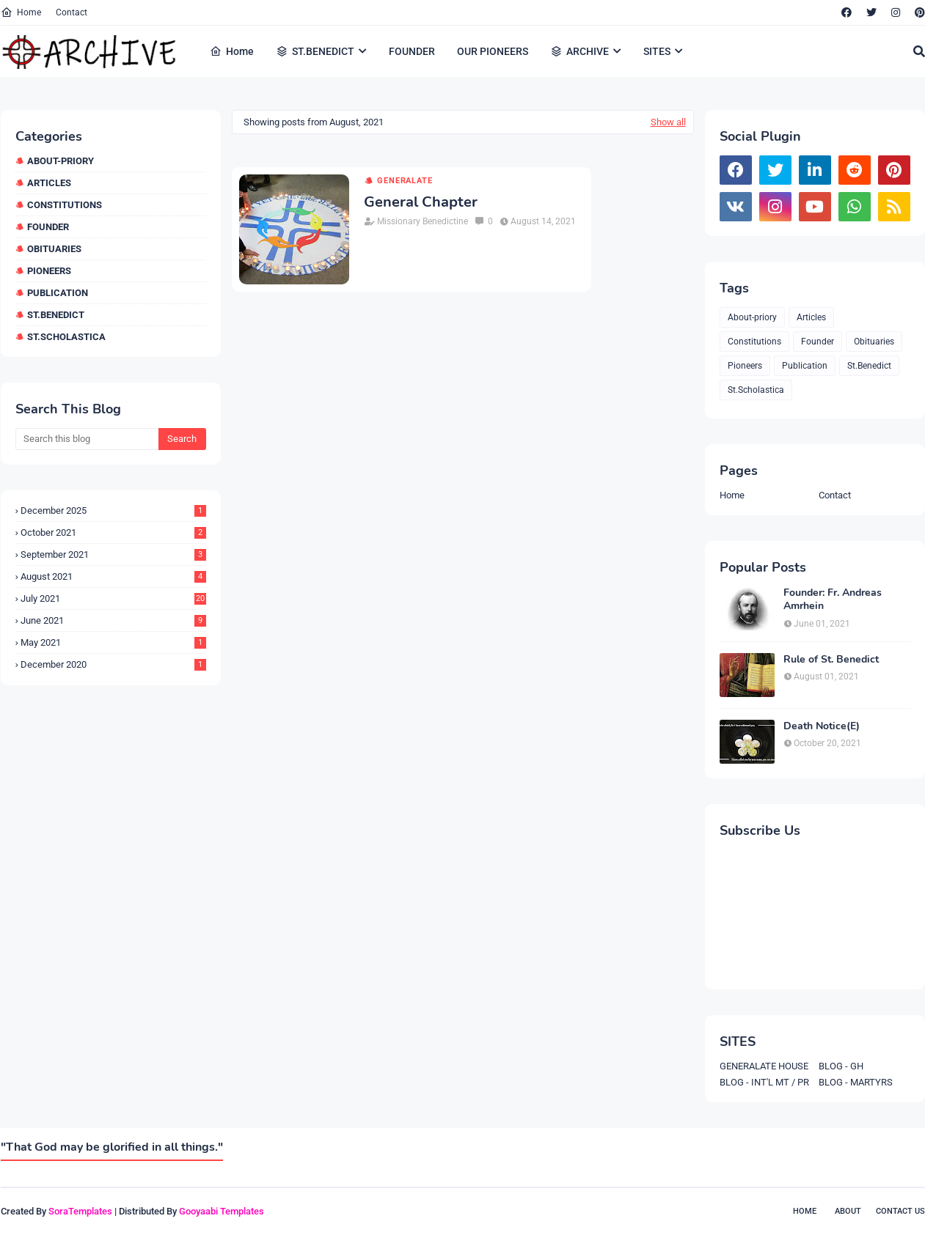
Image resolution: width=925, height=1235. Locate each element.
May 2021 (113, 642)
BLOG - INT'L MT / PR (764, 1082)
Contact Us (900, 1211)
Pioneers (49, 270)
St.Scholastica (66, 336)
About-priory (60, 160)
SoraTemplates (80, 1211)
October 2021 (113, 532)
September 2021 (113, 554)
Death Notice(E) (821, 726)
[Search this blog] (86, 439)
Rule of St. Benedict (831, 659)
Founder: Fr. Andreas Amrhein (832, 599)
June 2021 (113, 620)
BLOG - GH (841, 1066)
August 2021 (113, 576)
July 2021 (113, 598)
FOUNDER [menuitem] (412, 51)
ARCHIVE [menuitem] (579, 51)
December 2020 (113, 664)
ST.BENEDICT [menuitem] (315, 51)
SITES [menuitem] (656, 51)
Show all (668, 122)
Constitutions (64, 204)
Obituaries (54, 248)
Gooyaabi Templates (221, 1211)
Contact (71, 12)
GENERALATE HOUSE (764, 1066)
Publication (57, 292)
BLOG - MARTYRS (856, 1082)
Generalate (404, 180)
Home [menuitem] (232, 51)
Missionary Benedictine (422, 221)
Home (21, 12)
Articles (49, 182)
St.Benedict (55, 314)
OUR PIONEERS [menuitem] (492, 51)
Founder (48, 226)
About (848, 1211)
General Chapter (421, 202)
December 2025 (113, 510)
